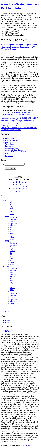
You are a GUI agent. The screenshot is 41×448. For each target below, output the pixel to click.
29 (14, 191)
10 (20, 184)
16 (16, 186)
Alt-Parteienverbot (11, 148)
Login (7, 331)
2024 (7, 241)
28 (10, 191)
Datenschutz (9, 154)
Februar (12, 212)
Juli (11, 202)
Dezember (13, 218)
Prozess (8, 142)
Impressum (9, 156)
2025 (7, 216)
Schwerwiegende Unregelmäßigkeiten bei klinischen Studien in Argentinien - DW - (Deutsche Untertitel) (19, 46)
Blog (7, 322)
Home (7, 320)
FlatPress (27, 445)
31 (20, 191)
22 (14, 189)
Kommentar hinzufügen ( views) (18, 114)
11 (23, 184)
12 (26, 184)
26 (26, 189)
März (11, 210)
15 (14, 186)
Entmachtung (10, 138)
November (13, 220)
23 (16, 189)
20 (6, 189)
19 (26, 186)
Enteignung (9, 146)
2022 (7, 292)
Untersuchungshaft (11, 140)
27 (6, 191)
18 (23, 186)
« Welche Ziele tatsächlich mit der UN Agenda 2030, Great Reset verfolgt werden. (19, 129)
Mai (11, 206)
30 (16, 191)
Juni (11, 204)
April (11, 208)
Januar (12, 214)
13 (6, 186)
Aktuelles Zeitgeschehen (22, 112)
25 (23, 189)
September (13, 223)
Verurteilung (9, 144)
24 (20, 189)
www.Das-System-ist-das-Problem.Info (20, 6)
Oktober (12, 221)
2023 (7, 266)
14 (10, 186)
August (12, 225)
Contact (8, 312)
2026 (7, 200)
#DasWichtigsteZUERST (18, 152)
